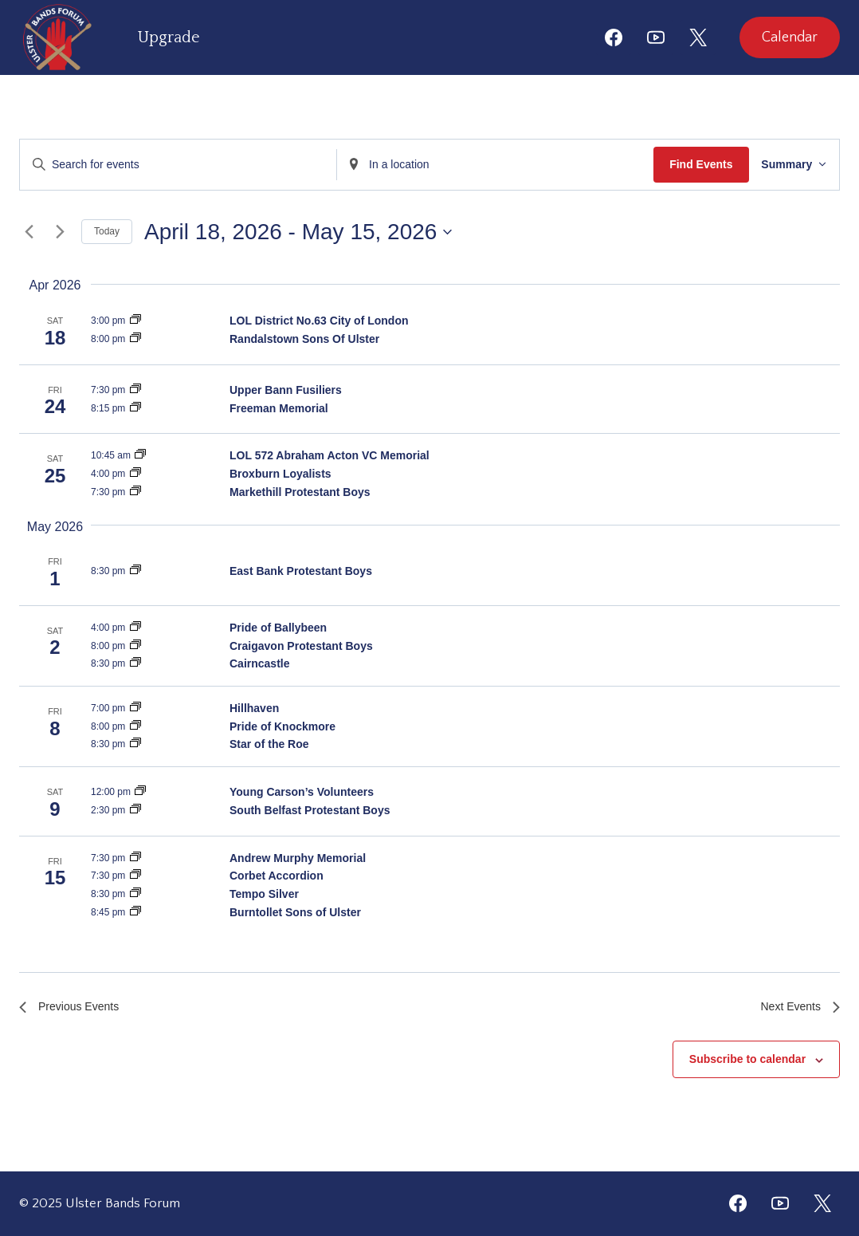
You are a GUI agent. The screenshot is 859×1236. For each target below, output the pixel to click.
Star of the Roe (269, 744)
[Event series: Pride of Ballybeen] (135, 627)
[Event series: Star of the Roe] (135, 744)
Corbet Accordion (276, 875)
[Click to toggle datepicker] (298, 232)
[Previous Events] (28, 232)
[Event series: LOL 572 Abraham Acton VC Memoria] (140, 455)
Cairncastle (259, 663)
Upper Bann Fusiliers (285, 390)
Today (107, 231)
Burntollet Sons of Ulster (295, 912)
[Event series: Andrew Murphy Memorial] (135, 858)
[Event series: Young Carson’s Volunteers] (140, 791)
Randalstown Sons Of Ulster (304, 339)
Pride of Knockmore (282, 726)
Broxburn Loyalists (280, 473)
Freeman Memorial (278, 408)
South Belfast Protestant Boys (309, 810)
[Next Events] (59, 232)
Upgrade (169, 37)
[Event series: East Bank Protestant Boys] (135, 571)
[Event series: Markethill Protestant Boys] (135, 492)
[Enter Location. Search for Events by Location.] (486, 165)
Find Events (688, 164)
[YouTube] (655, 37)
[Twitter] (822, 1203)
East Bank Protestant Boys (300, 571)
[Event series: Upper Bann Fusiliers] (135, 390)
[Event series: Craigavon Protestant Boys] (135, 645)
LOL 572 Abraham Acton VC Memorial (329, 455)
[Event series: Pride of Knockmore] (135, 726)
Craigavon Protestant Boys (301, 646)
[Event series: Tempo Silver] (135, 893)
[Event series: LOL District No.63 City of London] (135, 320)
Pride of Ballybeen (278, 627)
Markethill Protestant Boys (300, 492)
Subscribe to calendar (747, 1063)
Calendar (790, 37)
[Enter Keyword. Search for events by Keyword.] (175, 165)
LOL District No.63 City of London (319, 320)
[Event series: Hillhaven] (135, 708)
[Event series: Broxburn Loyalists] (135, 473)
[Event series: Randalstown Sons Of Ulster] (135, 338)
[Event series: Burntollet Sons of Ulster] (135, 912)
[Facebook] (613, 37)
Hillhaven (254, 708)
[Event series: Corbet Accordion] (135, 875)
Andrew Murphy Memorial (297, 858)
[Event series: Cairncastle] (135, 663)
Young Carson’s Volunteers (301, 791)
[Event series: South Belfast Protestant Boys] (135, 810)
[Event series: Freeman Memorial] (135, 408)
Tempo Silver (264, 894)
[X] (698, 37)
